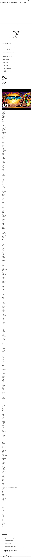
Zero (16, 487)
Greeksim (2, 0)
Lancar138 (7, 71)
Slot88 (7, 57)
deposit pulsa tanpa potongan (9, 541)
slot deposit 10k (12, 539)
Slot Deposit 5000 (8, 68)
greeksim (5, 488)
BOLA (16, 27)
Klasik (10, 487)
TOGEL (16, 28)
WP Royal (10, 557)
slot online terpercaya (8, 544)
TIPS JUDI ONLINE (16, 29)
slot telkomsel (7, 556)
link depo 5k (6, 554)
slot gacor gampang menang (12, 547)
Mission (14, 487)
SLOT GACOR (16, 24)
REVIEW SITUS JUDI (16, 23)
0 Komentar (3, 489)
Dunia (5, 487)
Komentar (3, 526)
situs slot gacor (7, 555)
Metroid (12, 487)
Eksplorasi (7, 487)
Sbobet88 (7, 59)
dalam (3, 487)
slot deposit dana (7, 542)
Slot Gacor (7, 54)
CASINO (16, 25)
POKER (16, 26)
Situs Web (3, 511)
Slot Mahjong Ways (9, 56)
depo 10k (6, 545)
